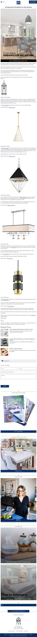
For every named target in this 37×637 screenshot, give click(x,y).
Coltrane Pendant (22, 197)
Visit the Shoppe (19, 631)
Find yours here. (12, 107)
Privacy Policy (17, 634)
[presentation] (9, 382)
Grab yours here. (12, 156)
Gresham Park (13, 247)
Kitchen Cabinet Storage (16, 348)
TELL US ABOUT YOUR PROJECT (33, 2)
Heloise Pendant (5, 148)
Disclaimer (31, 634)
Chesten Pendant (5, 105)
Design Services (12, 631)
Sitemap (5, 634)
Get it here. (11, 258)
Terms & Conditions (24, 634)
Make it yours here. (11, 205)
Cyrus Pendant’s (5, 299)
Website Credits (11, 634)
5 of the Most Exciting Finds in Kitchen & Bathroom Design (22, 339)
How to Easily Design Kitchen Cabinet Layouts (21, 329)
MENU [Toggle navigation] (3, 1)
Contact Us (26, 631)
